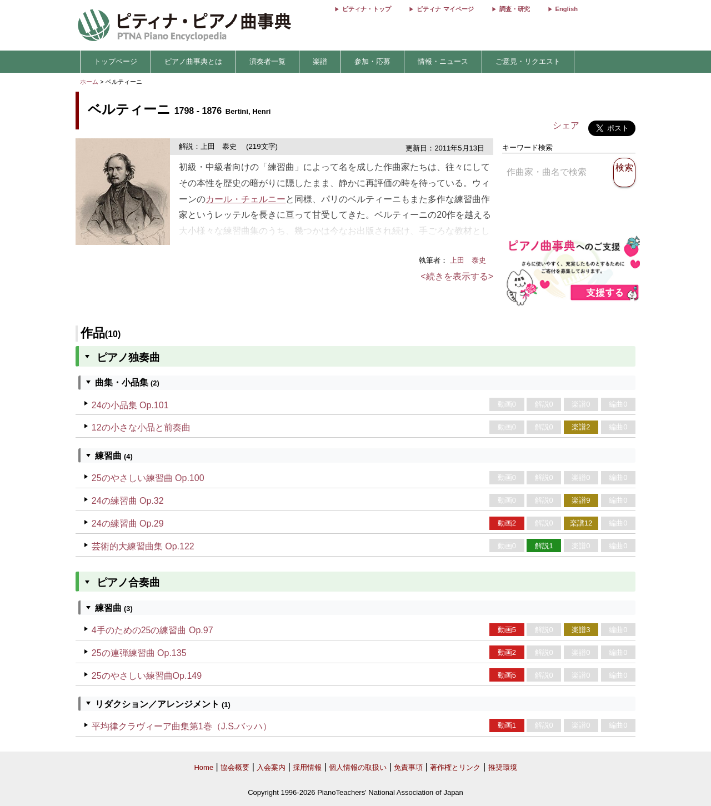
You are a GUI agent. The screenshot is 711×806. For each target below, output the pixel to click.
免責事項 (408, 767)
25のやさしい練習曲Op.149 (147, 675)
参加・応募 (372, 61)
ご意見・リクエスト (527, 61)
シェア (566, 125)
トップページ (115, 61)
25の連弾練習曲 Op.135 (139, 653)
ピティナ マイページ (445, 9)
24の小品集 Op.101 (130, 405)
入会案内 (271, 767)
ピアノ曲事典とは (193, 61)
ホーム (89, 81)
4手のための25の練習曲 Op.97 (152, 630)
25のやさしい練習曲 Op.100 (148, 478)
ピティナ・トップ (366, 9)
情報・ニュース (443, 61)
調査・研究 (514, 9)
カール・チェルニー (246, 199)
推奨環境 (502, 767)
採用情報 (307, 767)
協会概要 (235, 767)
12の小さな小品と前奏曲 (141, 427)
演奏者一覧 (267, 61)
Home (203, 767)
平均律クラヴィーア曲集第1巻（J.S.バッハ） (182, 726)
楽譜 (320, 61)
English (566, 9)
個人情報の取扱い (358, 767)
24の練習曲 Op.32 (128, 500)
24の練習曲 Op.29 (128, 523)
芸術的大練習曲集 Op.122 (143, 546)
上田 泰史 (471, 260)
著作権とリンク (455, 767)
